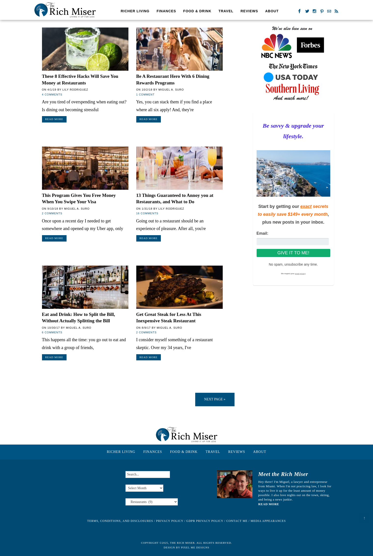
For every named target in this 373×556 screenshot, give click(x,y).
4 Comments (52, 94)
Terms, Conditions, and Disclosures (120, 521)
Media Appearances (268, 521)
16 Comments (147, 213)
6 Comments (52, 332)
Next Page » (214, 399)
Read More (54, 119)
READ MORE (268, 504)
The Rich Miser (65, 9)
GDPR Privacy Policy (204, 521)
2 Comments (52, 213)
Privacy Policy (169, 521)
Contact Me (237, 521)
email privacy (300, 273)
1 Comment (145, 94)
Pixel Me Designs (195, 547)
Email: (262, 233)
